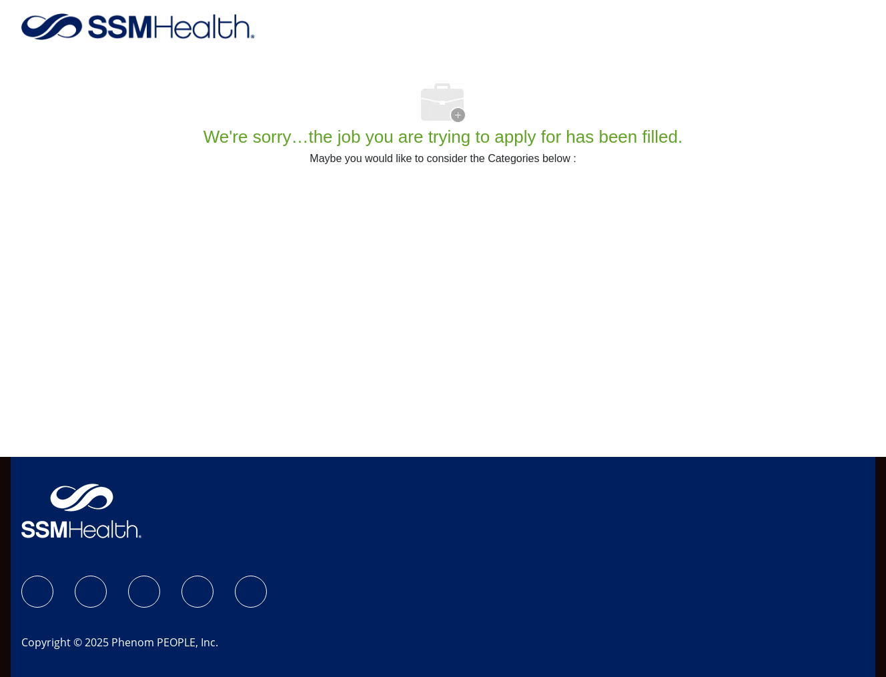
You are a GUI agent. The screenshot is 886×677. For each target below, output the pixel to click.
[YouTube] (251, 592)
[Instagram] (91, 592)
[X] (197, 592)
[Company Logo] (138, 25)
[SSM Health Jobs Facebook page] (37, 592)
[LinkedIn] (144, 592)
